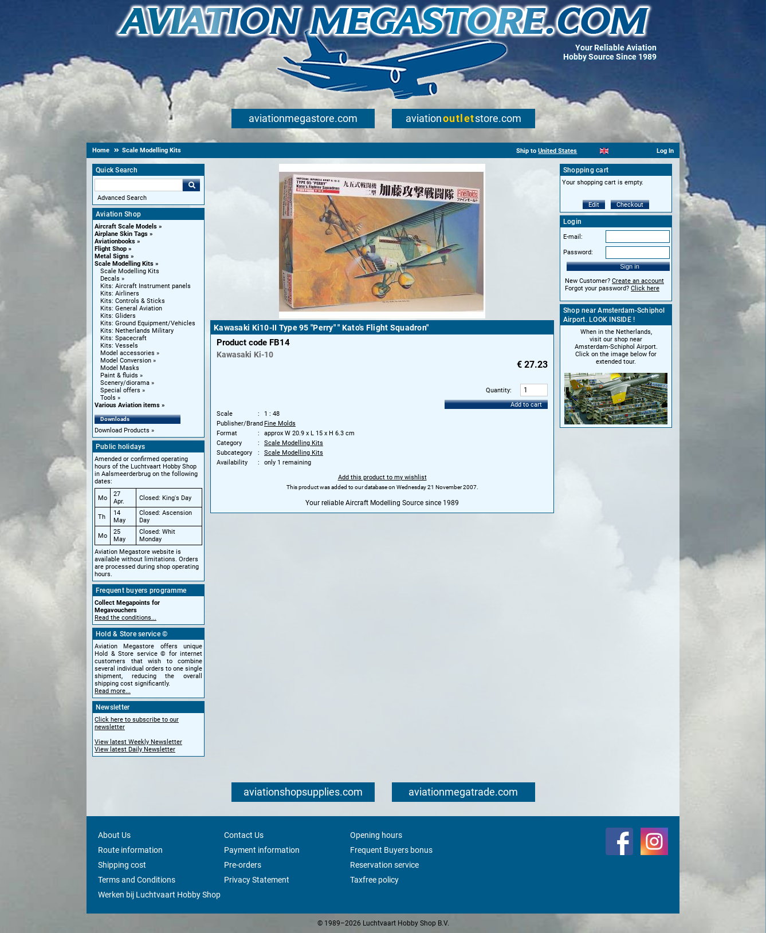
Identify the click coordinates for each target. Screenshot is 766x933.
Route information (130, 850)
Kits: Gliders (118, 316)
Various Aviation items (127, 405)
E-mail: (573, 237)
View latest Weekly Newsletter (138, 742)
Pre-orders (242, 864)
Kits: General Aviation (131, 308)
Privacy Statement (256, 879)
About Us (114, 835)
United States (557, 151)
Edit (593, 204)
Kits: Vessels (119, 345)
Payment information (262, 850)
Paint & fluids (119, 375)
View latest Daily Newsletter (135, 749)
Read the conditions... (125, 617)
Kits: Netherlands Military (137, 330)
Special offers (120, 390)
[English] (604, 151)
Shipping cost (122, 864)
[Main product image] (382, 316)
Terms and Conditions (136, 879)
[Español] (618, 151)
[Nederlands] (590, 151)
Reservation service (384, 864)
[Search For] (139, 185)
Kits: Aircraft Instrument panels (145, 286)
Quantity (498, 390)
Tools (108, 397)
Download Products (122, 430)
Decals (110, 278)
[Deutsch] (632, 151)
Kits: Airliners (119, 293)
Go (191, 185)
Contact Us (244, 835)
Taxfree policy (374, 879)
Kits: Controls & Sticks (132, 301)
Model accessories (127, 353)
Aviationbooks (115, 241)
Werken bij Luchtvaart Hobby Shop (159, 894)
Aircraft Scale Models (126, 226)
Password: (578, 252)
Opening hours (376, 835)
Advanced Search (122, 198)
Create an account (638, 281)
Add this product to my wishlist (382, 477)
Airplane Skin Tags (121, 234)
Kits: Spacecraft (123, 338)
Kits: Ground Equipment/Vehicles (147, 323)
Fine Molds (280, 423)
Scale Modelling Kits (124, 263)
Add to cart (526, 404)
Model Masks (119, 368)
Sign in (629, 266)
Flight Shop (111, 249)
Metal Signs (112, 256)
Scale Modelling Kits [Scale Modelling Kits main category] (129, 271)
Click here (645, 288)
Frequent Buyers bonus (391, 850)
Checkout (629, 204)
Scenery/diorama (125, 383)
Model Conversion (125, 360)
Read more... (113, 691)
